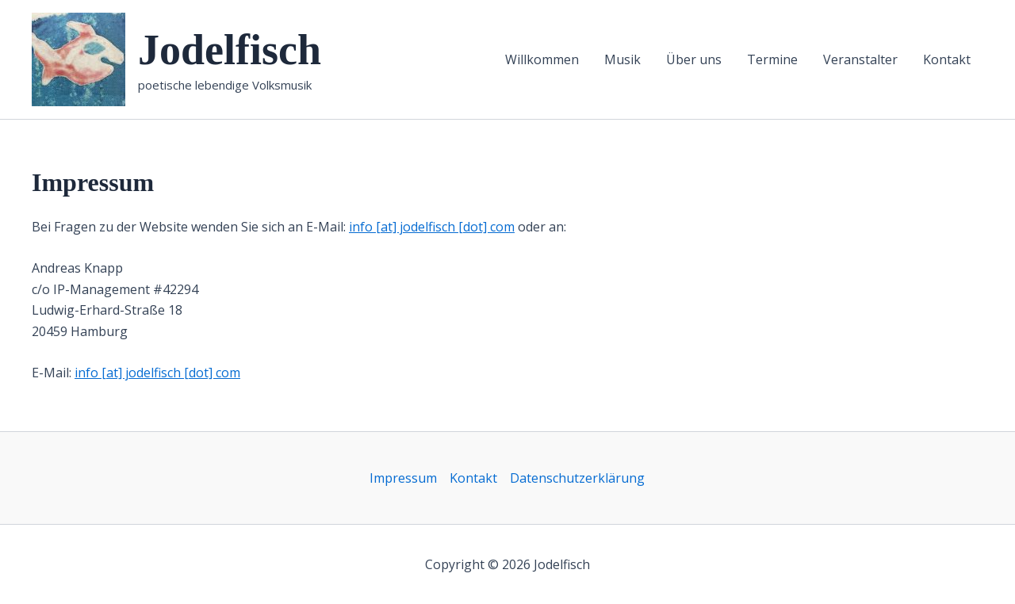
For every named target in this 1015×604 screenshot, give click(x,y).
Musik (622, 59)
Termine (772, 59)
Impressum (403, 478)
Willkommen (542, 59)
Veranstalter (860, 59)
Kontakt (947, 59)
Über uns (694, 59)
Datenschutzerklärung (577, 478)
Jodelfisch (229, 50)
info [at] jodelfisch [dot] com (432, 226)
